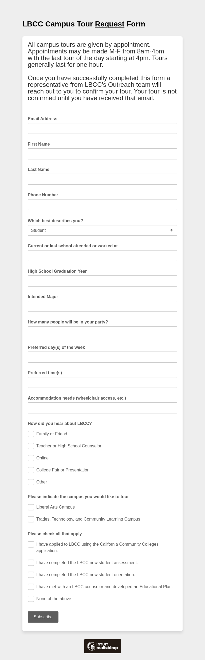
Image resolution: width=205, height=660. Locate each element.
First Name (39, 144)
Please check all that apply (55, 534)
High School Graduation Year (57, 271)
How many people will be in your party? (68, 322)
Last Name (38, 169)
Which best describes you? (57, 220)
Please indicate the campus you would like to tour (78, 496)
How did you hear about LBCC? (60, 423)
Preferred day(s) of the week (56, 347)
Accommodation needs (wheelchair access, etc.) (77, 398)
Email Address (44, 118)
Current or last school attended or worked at (73, 246)
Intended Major (43, 296)
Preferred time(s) (45, 372)
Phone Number (43, 195)
